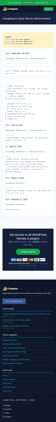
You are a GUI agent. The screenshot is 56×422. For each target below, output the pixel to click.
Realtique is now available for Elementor (16, 326)
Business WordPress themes (12, 344)
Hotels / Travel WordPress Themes (14, 348)
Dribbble (6, 405)
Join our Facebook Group (14, 301)
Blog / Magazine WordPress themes (14, 352)
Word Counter (7, 391)
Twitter (6, 413)
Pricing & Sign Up (28, 252)
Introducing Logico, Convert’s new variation (16, 320)
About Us (6, 375)
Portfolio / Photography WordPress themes (16, 359)
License (32, 400)
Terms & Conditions (9, 379)
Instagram (7, 417)
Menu (48, 9)
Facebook (7, 409)
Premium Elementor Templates (13, 363)
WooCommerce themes (10, 356)
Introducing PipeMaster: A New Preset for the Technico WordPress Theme (26, 314)
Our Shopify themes (9, 387)
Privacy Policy (7, 383)
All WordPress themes (10, 340)
